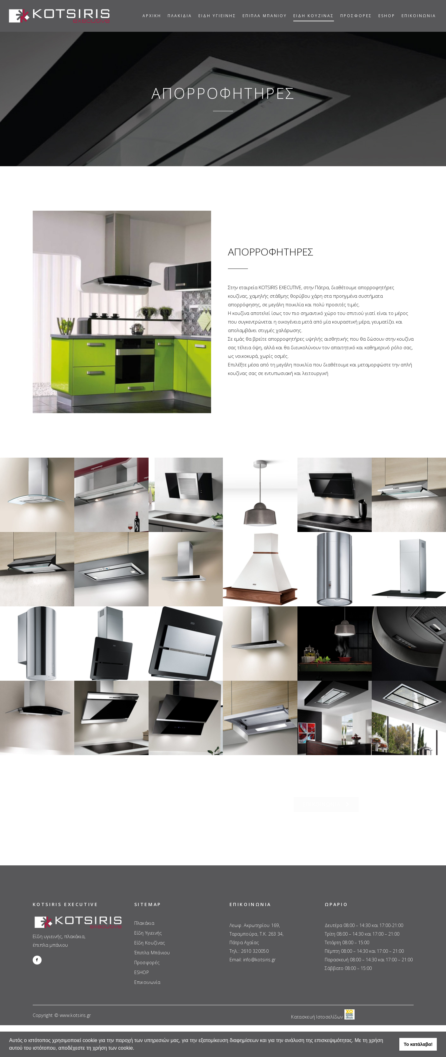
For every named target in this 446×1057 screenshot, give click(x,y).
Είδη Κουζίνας (149, 933)
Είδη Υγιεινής (148, 924)
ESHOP (141, 963)
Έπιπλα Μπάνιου (152, 943)
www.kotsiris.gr (75, 1006)
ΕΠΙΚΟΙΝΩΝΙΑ (326, 804)
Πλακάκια (144, 914)
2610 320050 (255, 942)
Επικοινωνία (147, 973)
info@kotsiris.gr (259, 950)
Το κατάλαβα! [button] (418, 1044)
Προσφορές (147, 953)
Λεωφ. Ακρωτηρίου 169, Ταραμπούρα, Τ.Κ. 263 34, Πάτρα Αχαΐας (257, 924)
